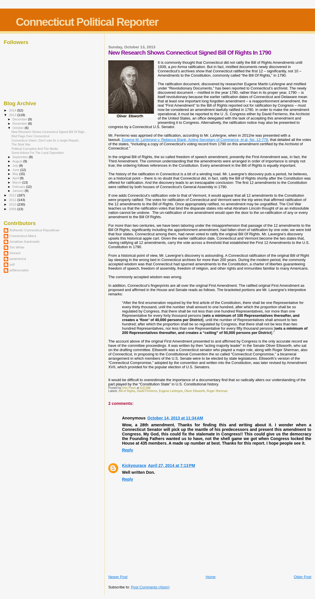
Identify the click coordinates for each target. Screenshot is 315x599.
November (20, 123)
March (17, 182)
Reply (127, 450)
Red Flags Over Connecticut (30, 136)
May (16, 174)
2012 (13, 195)
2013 (13, 115)
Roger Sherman (216, 391)
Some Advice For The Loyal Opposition (37, 152)
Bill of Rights (127, 391)
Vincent (15, 253)
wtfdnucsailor (19, 270)
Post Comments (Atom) (150, 587)
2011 (13, 200)
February (19, 186)
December (20, 119)
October (19, 128)
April (16, 178)
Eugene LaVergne (171, 391)
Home (211, 577)
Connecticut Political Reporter (87, 22)
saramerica (17, 258)
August (18, 161)
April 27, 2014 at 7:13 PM (171, 465)
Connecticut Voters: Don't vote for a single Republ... (46, 140)
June (16, 170)
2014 (13, 110)
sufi (12, 264)
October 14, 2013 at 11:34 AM (175, 418)
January (19, 190)
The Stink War (21, 144)
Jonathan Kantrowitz (24, 241)
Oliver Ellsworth (194, 391)
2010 (13, 204)
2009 (13, 209)
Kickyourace (134, 465)
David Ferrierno (147, 391)
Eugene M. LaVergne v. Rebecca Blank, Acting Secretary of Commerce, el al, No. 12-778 (195, 140)
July (16, 165)
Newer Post (117, 577)
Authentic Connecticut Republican (34, 230)
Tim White (16, 247)
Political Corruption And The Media (34, 148)
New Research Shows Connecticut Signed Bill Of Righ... (49, 132)
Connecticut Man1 (22, 236)
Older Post (302, 577)
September (21, 157)
